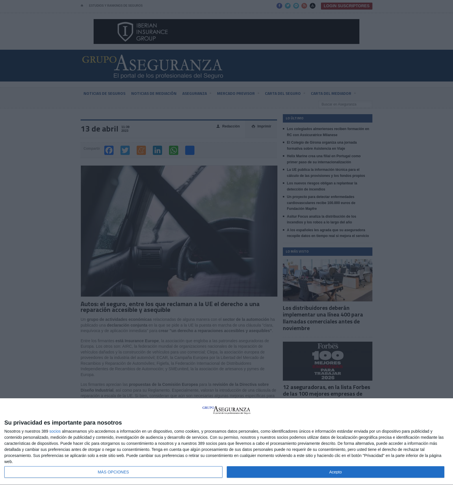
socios (55, 431)
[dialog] (226, 442)
